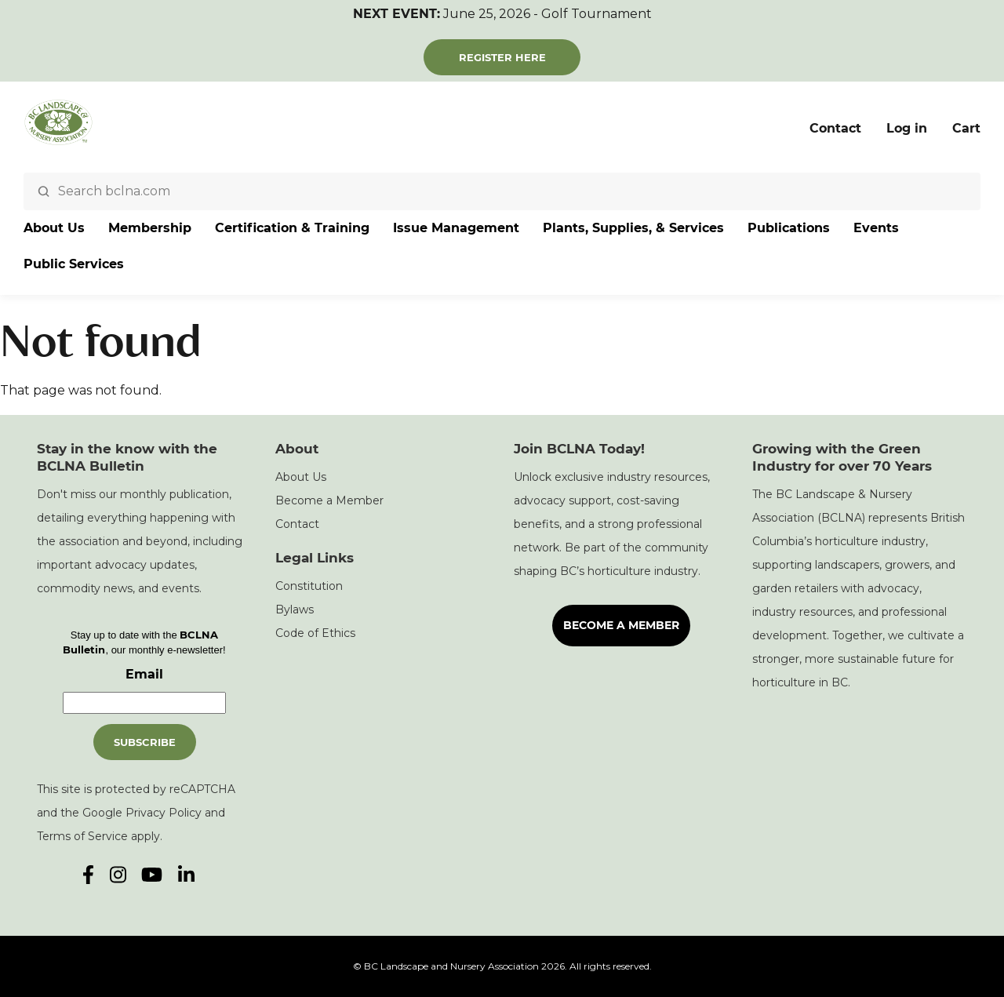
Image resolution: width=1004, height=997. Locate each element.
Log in (906, 128)
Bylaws (294, 609)
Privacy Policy (164, 813)
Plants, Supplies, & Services (633, 227)
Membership (149, 227)
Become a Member (329, 500)
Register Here (502, 57)
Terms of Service (82, 836)
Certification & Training (292, 227)
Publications (789, 227)
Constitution (309, 586)
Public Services (74, 264)
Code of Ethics (315, 633)
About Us (54, 227)
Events (876, 227)
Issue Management (456, 227)
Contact (835, 128)
